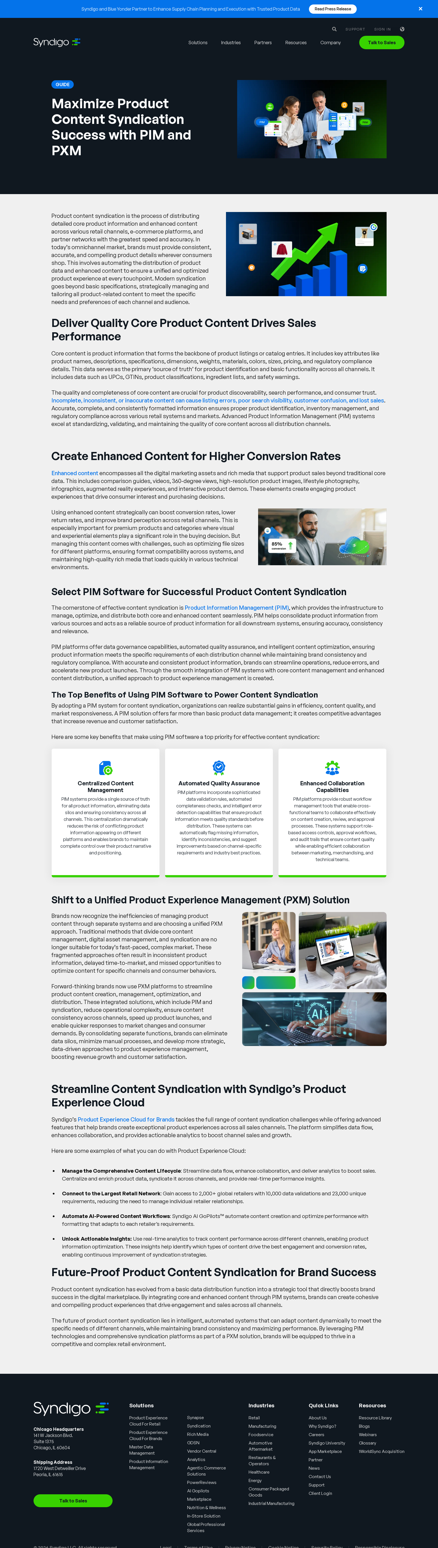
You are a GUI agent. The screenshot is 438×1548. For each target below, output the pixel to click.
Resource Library (377, 1417)
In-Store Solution (205, 1516)
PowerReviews (202, 1482)
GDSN (194, 1442)
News (314, 1468)
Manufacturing (263, 1426)
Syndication (200, 1426)
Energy (255, 1480)
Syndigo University (327, 1443)
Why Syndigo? (323, 1426)
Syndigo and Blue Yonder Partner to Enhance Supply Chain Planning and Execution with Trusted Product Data (190, 9)
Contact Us (320, 1476)
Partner (316, 1459)
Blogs (365, 1426)
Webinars (369, 1434)
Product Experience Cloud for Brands (126, 1119)
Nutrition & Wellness (207, 1507)
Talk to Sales (382, 42)
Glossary (369, 1443)
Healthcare (259, 1472)
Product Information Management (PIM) (237, 607)
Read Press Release (333, 8)
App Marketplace (326, 1451)
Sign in (382, 29)
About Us (318, 1417)
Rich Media (199, 1434)
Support (355, 29)
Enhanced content (74, 473)
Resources (296, 42)
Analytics (197, 1459)
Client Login (321, 1493)
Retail (254, 1417)
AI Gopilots (199, 1490)
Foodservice (260, 1434)
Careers (317, 1434)
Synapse (197, 1417)
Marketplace (200, 1499)
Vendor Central (203, 1451)
